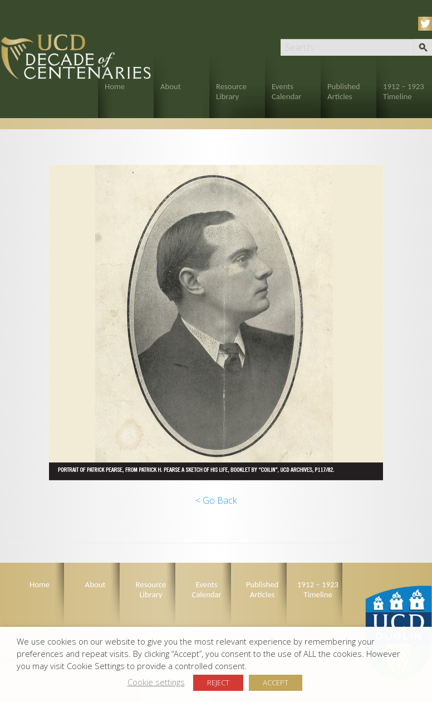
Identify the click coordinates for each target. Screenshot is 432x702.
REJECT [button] (218, 682)
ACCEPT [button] (275, 682)
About (170, 86)
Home (115, 86)
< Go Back (216, 500)
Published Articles (343, 91)
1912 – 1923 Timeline (403, 91)
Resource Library (231, 91)
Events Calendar (286, 91)
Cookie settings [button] (156, 682)
